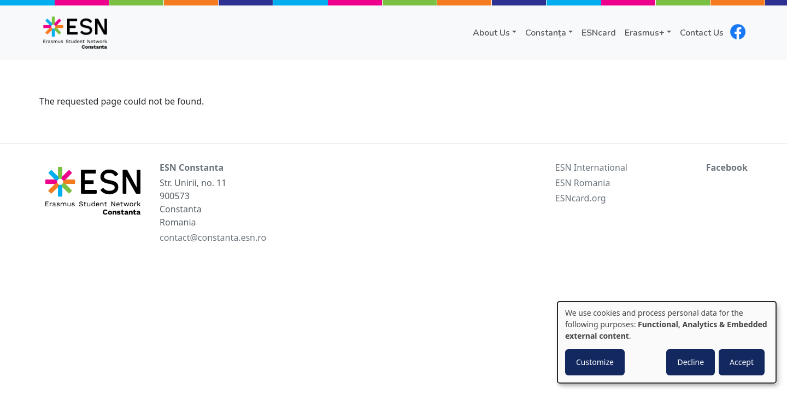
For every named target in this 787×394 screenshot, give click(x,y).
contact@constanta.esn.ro (213, 237)
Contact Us (702, 33)
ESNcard (599, 33)
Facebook (727, 167)
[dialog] (666, 342)
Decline (690, 362)
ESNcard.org (580, 198)
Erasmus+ (645, 33)
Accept (742, 362)
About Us (491, 33)
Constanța (545, 33)
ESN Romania (582, 183)
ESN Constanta (192, 167)
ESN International (591, 167)
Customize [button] (595, 362)
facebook (738, 32)
